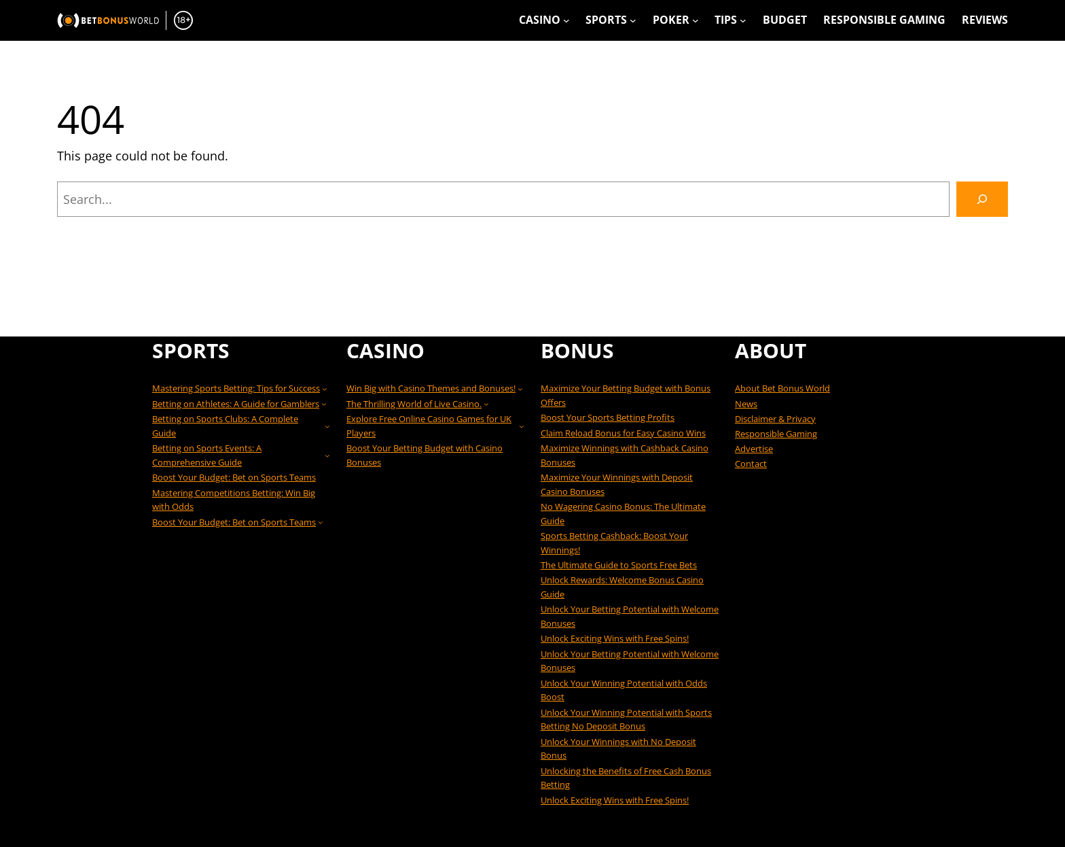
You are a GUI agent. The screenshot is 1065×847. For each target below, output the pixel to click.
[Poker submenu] (695, 20)
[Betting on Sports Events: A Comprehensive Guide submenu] (327, 455)
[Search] (982, 199)
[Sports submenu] (633, 20)
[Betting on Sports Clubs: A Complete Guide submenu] (327, 426)
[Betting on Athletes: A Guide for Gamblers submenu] (324, 404)
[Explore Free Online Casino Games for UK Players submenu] (521, 426)
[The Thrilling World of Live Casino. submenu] (486, 404)
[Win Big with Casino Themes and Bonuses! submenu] (520, 389)
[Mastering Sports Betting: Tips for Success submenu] (324, 389)
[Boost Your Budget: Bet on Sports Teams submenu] (320, 522)
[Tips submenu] (743, 20)
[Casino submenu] (566, 20)
